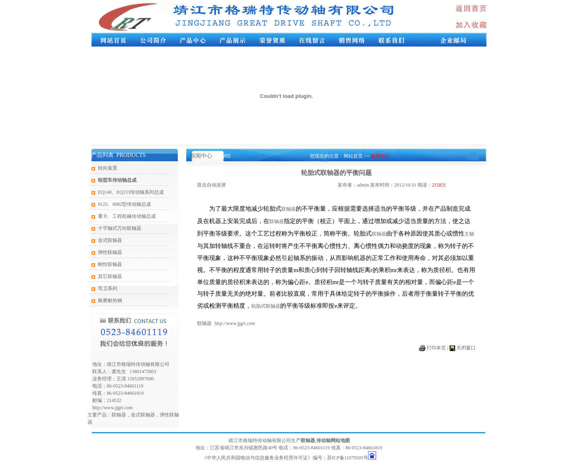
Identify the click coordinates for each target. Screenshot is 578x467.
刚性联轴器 (110, 264)
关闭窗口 (466, 348)
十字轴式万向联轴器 (119, 228)
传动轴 (323, 440)
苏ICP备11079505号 (347, 458)
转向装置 (107, 168)
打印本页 (436, 348)
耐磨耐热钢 (110, 300)
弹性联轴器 (110, 252)
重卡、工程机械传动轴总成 (127, 216)
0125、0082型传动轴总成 (124, 204)
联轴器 (119, 415)
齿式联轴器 (110, 240)
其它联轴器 (110, 276)
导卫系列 (107, 288)
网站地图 (340, 440)
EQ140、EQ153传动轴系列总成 (131, 192)
